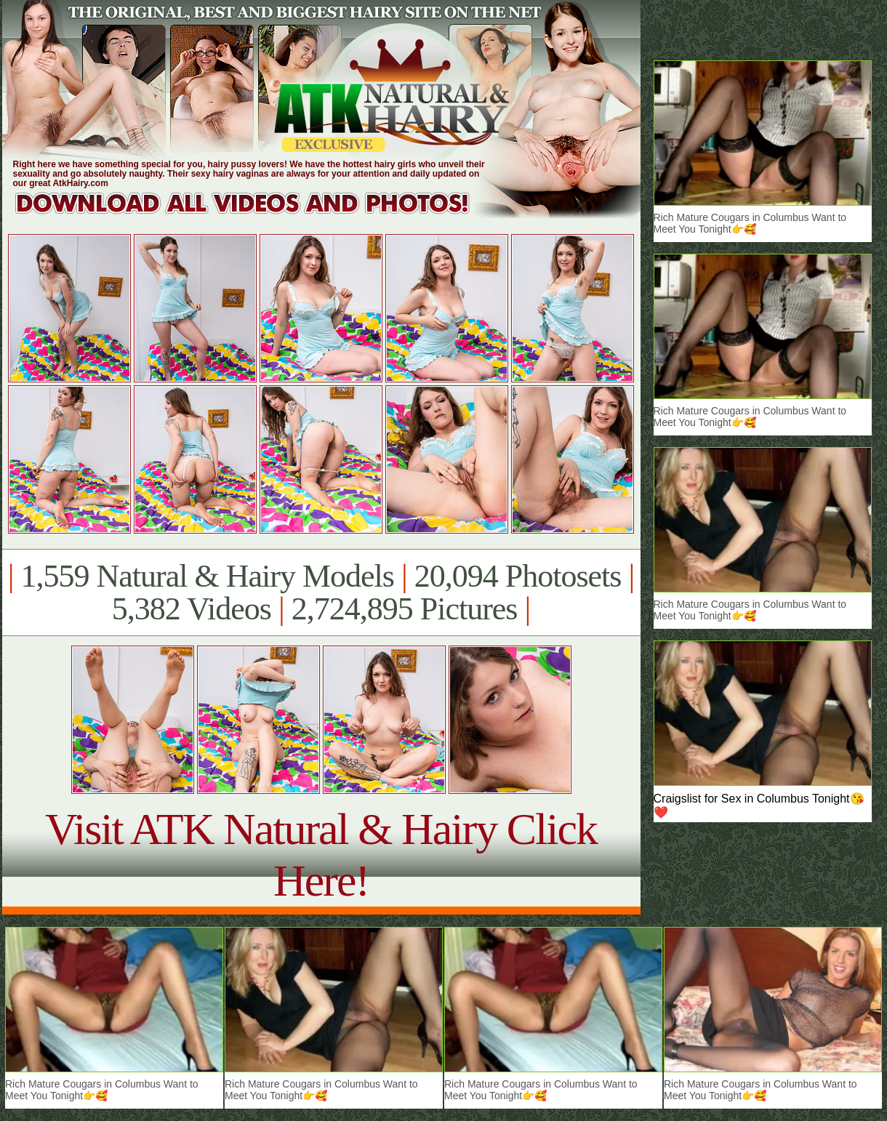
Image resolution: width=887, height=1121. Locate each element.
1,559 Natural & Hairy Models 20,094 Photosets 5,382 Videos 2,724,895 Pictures (321, 592)
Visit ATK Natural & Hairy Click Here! (321, 854)
